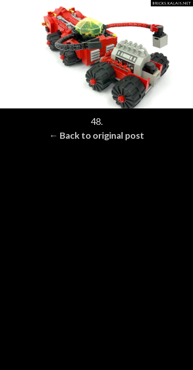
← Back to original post (96, 135)
